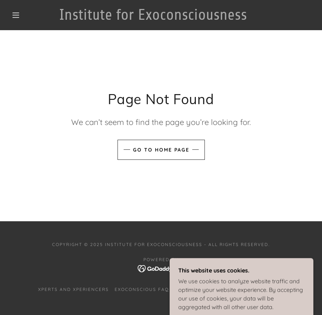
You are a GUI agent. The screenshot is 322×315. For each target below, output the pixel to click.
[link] (153, 17)
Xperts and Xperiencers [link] (73, 289)
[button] (16, 15)
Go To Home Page (161, 150)
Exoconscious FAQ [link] (142, 289)
